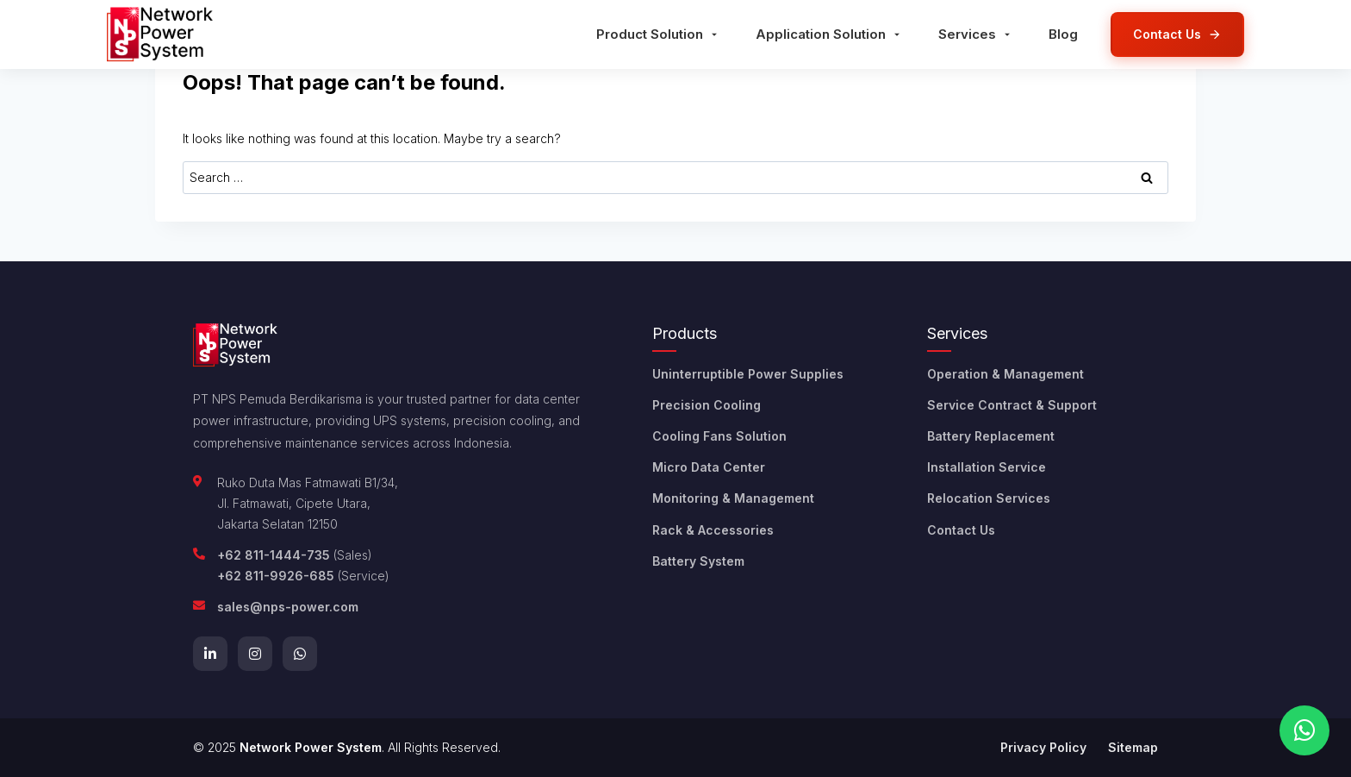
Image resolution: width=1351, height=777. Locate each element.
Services (975, 34)
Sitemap (1133, 747)
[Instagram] (255, 653)
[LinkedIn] (210, 653)
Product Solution (658, 34)
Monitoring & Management (733, 498)
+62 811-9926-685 (275, 575)
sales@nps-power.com (287, 606)
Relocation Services (988, 498)
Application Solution (829, 34)
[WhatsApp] (300, 653)
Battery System (698, 561)
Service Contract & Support (1012, 405)
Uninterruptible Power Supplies (748, 374)
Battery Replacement (991, 436)
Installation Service (986, 467)
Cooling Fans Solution (719, 436)
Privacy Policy (1043, 747)
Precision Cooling (706, 405)
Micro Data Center (708, 467)
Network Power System (311, 747)
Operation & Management (1005, 374)
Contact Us (961, 530)
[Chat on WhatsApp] (1304, 730)
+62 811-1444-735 (273, 555)
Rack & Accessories (713, 530)
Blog (1063, 34)
